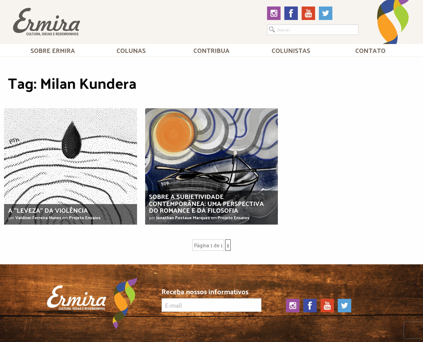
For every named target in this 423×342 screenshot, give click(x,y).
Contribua (211, 50)
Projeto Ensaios (85, 217)
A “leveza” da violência (48, 210)
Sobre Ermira (52, 50)
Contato (370, 50)
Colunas (131, 50)
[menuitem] (52, 50)
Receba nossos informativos (211, 300)
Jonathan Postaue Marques (183, 217)
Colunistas (291, 50)
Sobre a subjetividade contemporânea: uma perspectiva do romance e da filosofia (206, 203)
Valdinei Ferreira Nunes (38, 217)
